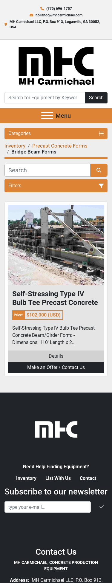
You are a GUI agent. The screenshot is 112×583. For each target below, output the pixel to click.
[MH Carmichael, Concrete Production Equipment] (56, 429)
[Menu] (47, 115)
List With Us (58, 478)
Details (56, 356)
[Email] (47, 507)
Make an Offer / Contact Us (56, 367)
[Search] (44, 97)
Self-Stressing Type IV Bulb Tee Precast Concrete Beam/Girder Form (55, 298)
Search (96, 97)
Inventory (26, 478)
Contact (88, 478)
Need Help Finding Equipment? (56, 466)
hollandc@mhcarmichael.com (59, 15)
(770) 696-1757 (59, 9)
